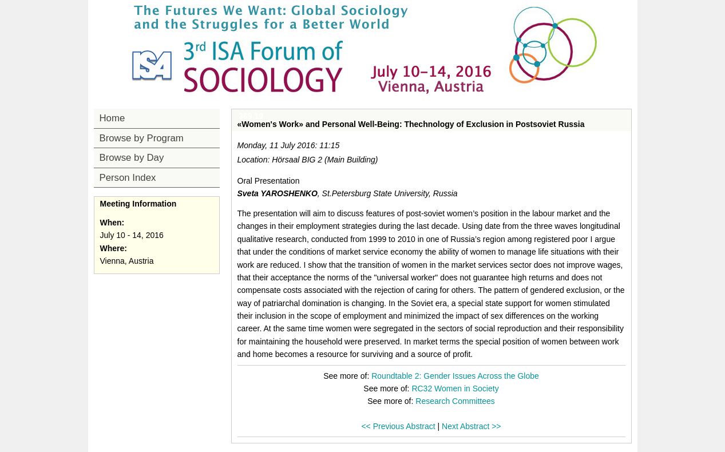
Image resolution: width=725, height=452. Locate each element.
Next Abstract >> (471, 426)
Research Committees (455, 401)
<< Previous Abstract (398, 426)
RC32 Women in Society (454, 388)
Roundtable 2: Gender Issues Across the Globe (455, 375)
